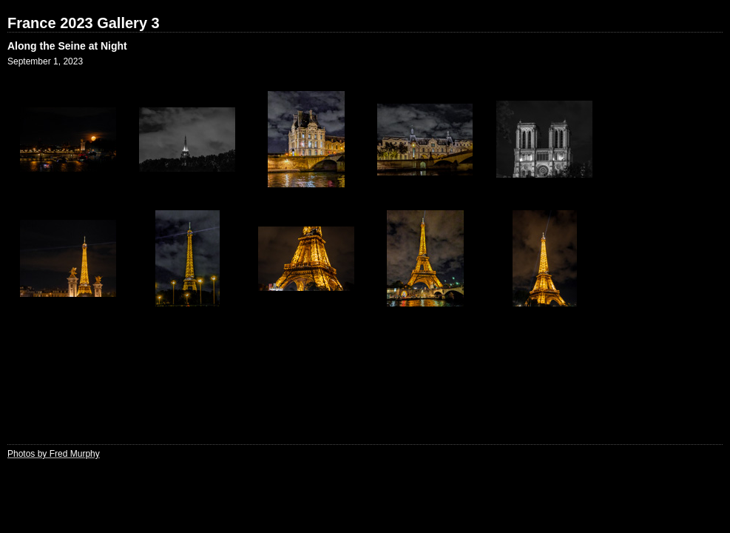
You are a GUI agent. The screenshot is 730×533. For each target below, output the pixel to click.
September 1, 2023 (45, 61)
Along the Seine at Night (67, 46)
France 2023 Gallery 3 (83, 23)
